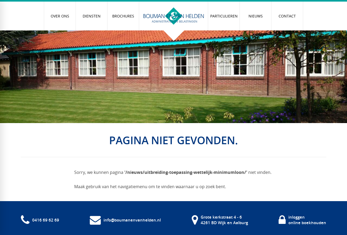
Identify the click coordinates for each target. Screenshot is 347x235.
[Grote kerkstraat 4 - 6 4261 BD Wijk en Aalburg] (220, 220)
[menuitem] (60, 16)
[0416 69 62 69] (40, 220)
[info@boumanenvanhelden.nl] (125, 220)
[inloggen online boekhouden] (302, 220)
